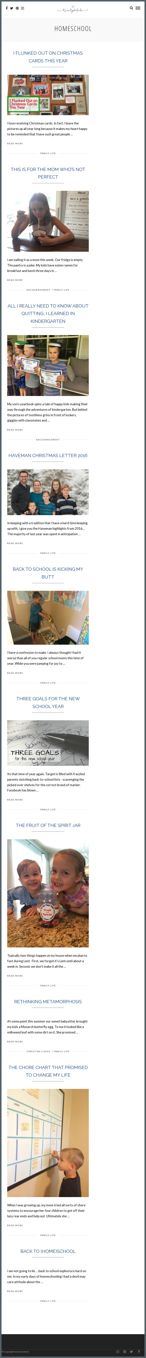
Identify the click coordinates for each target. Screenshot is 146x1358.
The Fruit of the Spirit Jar (48, 825)
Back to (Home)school (48, 1251)
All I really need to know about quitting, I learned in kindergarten (48, 313)
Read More (15, 143)
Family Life (48, 153)
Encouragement (38, 290)
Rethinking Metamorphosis (48, 1001)
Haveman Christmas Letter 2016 (48, 455)
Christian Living (38, 1051)
